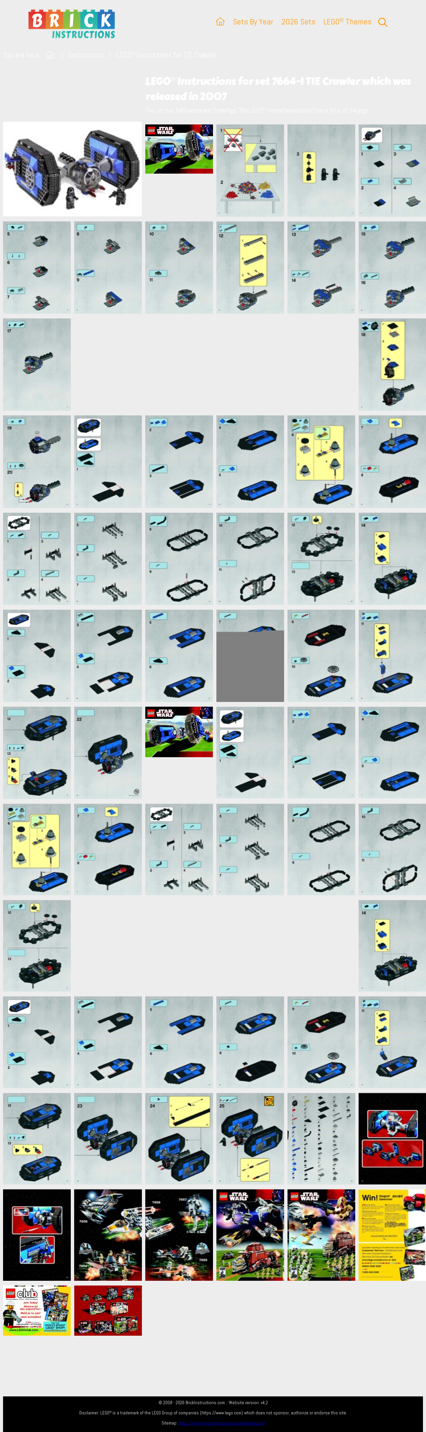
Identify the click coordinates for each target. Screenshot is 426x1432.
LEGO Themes (347, 21)
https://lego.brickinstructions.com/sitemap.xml (221, 1423)
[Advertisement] (216, 364)
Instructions (85, 55)
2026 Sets (298, 21)
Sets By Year (253, 21)
